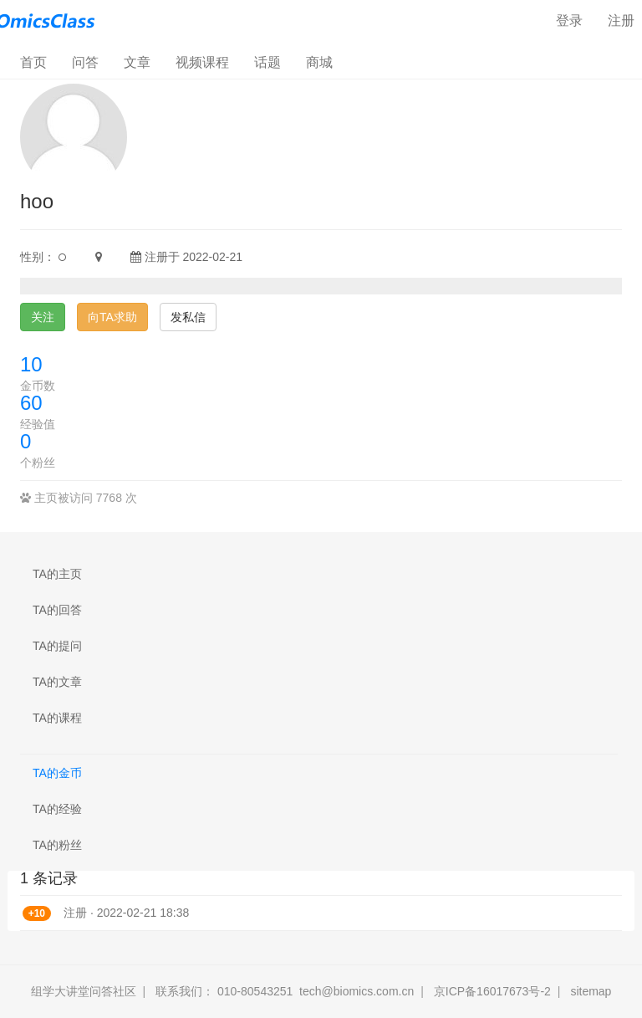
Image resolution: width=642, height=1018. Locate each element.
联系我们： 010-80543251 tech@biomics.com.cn (284, 991)
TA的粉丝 (57, 845)
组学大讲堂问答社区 (83, 991)
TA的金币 (57, 773)
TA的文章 (57, 681)
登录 (569, 20)
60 (31, 402)
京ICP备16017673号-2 (492, 991)
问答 (85, 62)
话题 (267, 62)
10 (31, 364)
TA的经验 (57, 809)
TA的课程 (57, 717)
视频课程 (202, 62)
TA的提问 (57, 645)
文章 (137, 62)
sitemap (590, 991)
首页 (39, 61)
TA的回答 (57, 609)
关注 (42, 317)
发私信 (188, 317)
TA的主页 (57, 574)
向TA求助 (112, 317)
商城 (319, 62)
